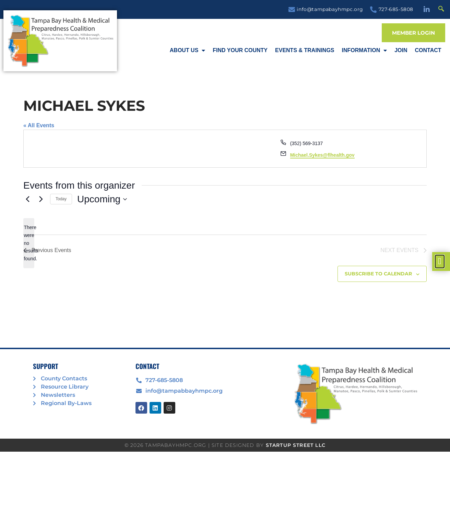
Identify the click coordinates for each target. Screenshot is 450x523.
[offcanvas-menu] (440, 261)
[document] (225, 261)
